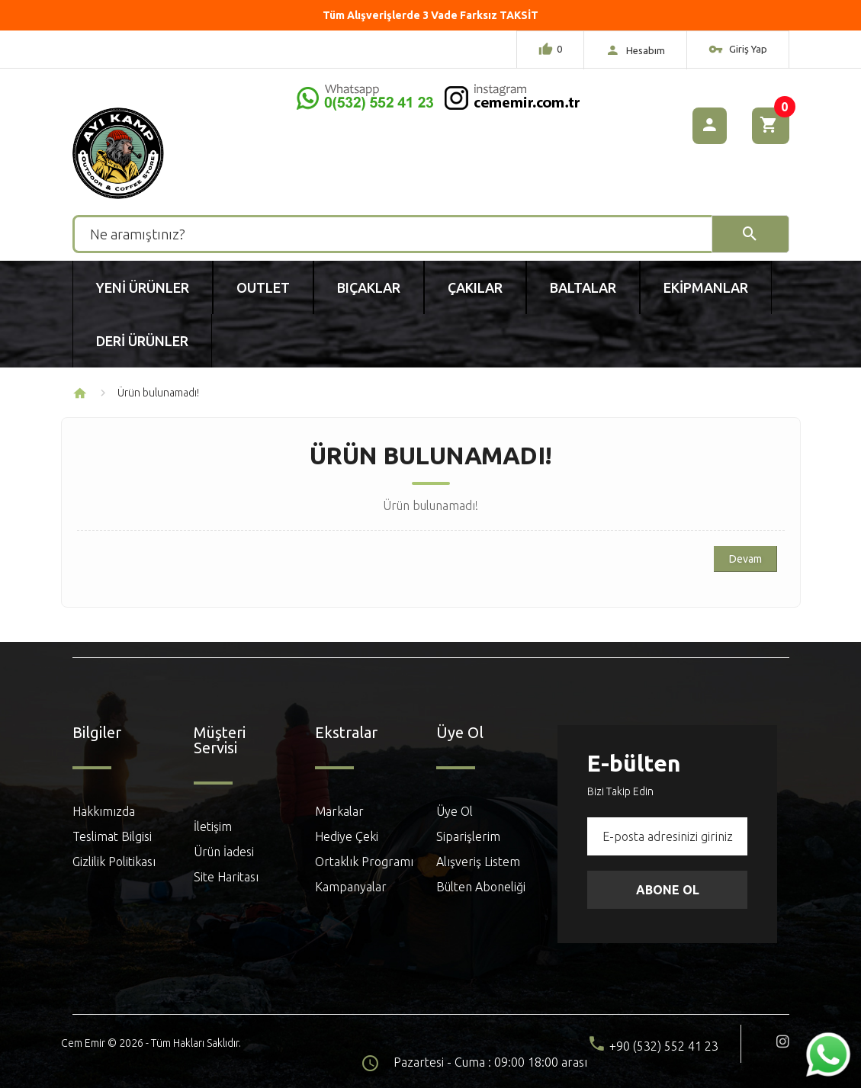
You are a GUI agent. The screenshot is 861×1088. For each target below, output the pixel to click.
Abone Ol (667, 890)
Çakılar (475, 287)
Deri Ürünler (142, 340)
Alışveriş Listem (478, 861)
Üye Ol (454, 811)
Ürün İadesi (224, 852)
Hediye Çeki (346, 836)
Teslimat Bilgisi (112, 836)
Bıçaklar (368, 287)
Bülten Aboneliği (480, 887)
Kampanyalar (351, 887)
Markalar (339, 811)
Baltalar (583, 287)
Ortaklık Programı (364, 861)
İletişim (213, 826)
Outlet (263, 287)
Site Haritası (226, 877)
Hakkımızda (103, 811)
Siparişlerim (468, 836)
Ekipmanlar (705, 287)
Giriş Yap (737, 51)
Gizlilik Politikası (114, 861)
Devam (745, 559)
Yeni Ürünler (142, 287)
